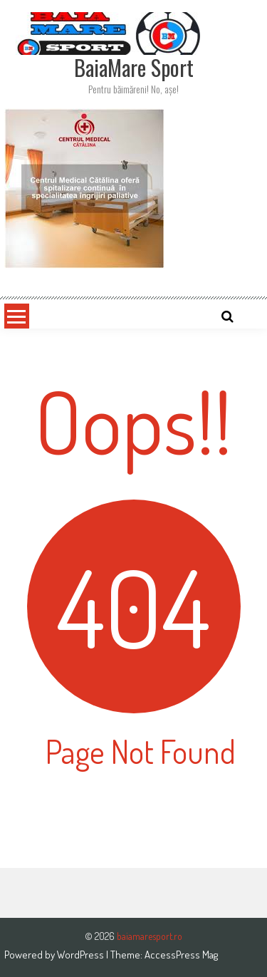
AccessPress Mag (181, 954)
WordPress (81, 954)
